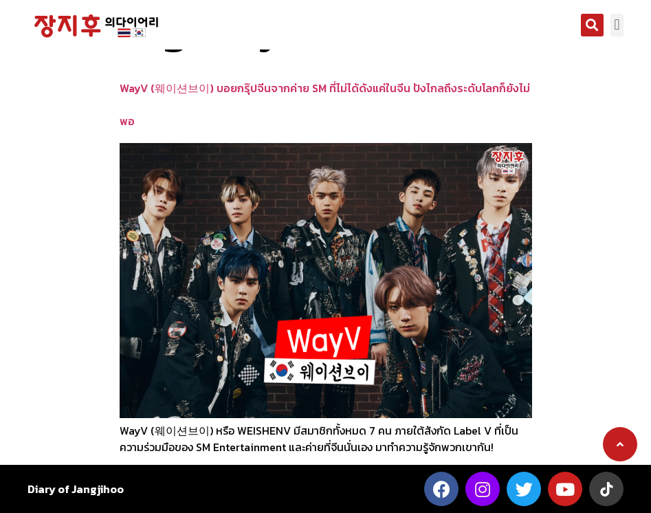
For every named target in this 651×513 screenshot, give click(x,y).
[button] (592, 25)
